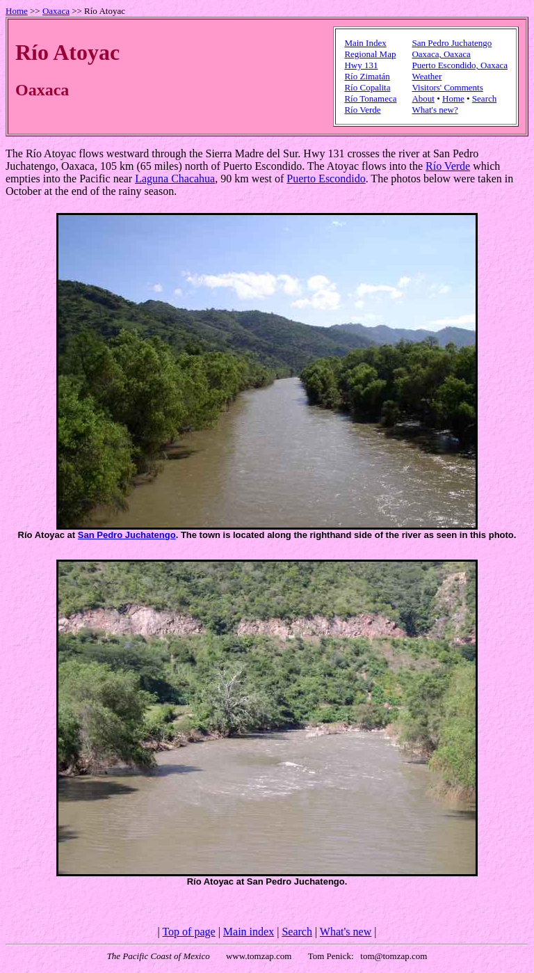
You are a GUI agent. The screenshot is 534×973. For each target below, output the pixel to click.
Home (17, 11)
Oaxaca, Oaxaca (441, 54)
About (423, 98)
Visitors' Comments (447, 87)
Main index (248, 932)
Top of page (188, 932)
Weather (427, 76)
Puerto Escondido (325, 178)
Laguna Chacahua (175, 178)
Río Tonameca (370, 98)
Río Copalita (367, 87)
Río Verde (362, 109)
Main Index (365, 43)
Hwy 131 (361, 65)
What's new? (435, 109)
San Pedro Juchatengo (452, 43)
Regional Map (370, 54)
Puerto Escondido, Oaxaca (460, 65)
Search (484, 98)
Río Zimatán (366, 76)
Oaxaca (56, 11)
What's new (345, 932)
